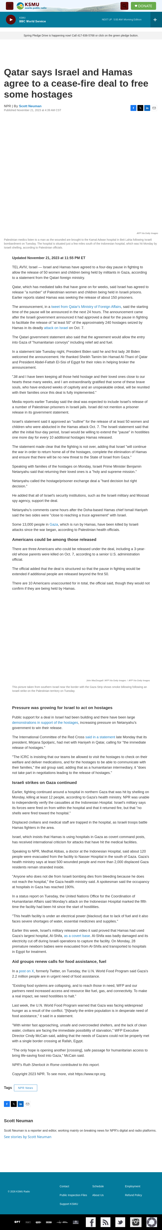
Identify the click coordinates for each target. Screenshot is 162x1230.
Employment (132, 1186)
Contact (64, 1186)
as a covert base (77, 936)
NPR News (25, 1087)
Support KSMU (69, 1204)
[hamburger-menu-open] (9, 6)
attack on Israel (56, 328)
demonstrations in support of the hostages (45, 723)
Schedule (98, 1186)
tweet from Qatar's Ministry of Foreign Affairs (86, 307)
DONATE (145, 6)
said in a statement (100, 737)
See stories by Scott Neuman (27, 1136)
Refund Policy (133, 1195)
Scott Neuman (30, 106)
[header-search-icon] (124, 6)
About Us (98, 1195)
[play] (11, 19)
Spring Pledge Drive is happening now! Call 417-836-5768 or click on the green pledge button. (81, 35)
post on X (26, 971)
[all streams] (156, 19)
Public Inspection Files (73, 1195)
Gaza (54, 524)
